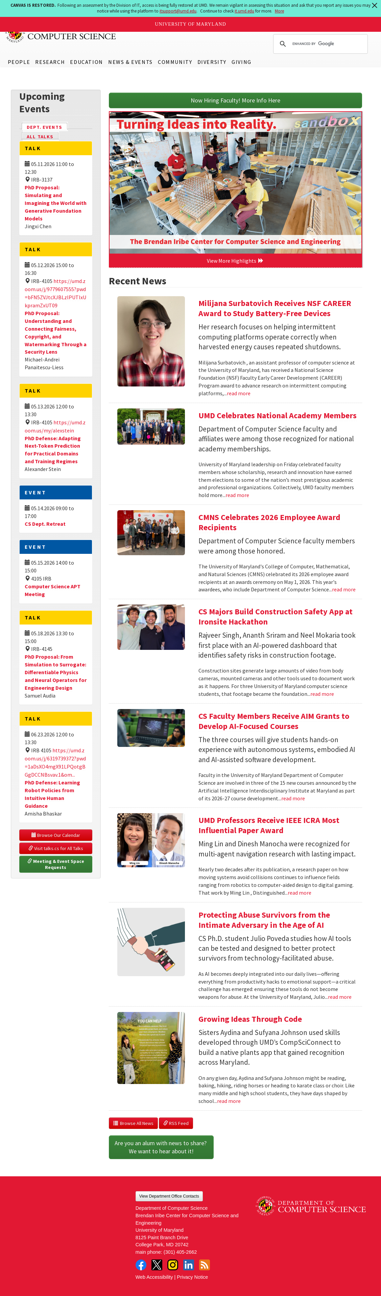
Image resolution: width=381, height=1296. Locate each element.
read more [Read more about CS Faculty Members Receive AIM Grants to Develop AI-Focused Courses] (293, 798)
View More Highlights (235, 260)
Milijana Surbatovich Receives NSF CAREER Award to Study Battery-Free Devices (274, 308)
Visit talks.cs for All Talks (55, 848)
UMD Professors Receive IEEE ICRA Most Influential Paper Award (268, 825)
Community (175, 61)
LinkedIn (188, 1264)
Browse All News (133, 1123)
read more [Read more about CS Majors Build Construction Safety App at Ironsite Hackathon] (322, 693)
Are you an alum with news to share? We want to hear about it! (161, 1147)
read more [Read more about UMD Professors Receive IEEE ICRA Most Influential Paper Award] (299, 892)
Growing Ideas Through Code (250, 1019)
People (19, 61)
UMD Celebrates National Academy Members (277, 415)
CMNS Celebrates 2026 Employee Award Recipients (269, 522)
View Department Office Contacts (169, 1196)
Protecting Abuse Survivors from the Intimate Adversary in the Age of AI (264, 920)
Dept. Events (47, 126)
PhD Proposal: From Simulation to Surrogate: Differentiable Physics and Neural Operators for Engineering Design (56, 672)
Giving (242, 61)
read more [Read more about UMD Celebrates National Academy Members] (237, 495)
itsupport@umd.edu (178, 11)
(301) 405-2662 (180, 1252)
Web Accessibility (154, 1277)
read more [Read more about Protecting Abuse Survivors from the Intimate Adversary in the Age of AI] (340, 996)
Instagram (172, 1264)
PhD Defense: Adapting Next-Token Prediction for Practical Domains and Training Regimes (53, 450)
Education (86, 61)
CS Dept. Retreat (45, 523)
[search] (319, 44)
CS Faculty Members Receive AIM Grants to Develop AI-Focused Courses (273, 721)
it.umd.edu (244, 11)
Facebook (141, 1264)
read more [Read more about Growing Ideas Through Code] (229, 1101)
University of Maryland (190, 24)
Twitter (156, 1264)
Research (50, 61)
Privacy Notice (192, 1277)
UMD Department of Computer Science (61, 33)
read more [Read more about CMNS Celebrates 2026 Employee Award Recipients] (344, 589)
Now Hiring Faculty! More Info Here (235, 100)
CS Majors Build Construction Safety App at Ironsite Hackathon (275, 616)
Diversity (212, 61)
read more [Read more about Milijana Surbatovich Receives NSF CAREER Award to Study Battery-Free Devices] (239, 393)
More (279, 11)
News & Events (130, 61)
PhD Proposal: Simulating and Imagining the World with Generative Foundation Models (56, 202)
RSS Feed (176, 1123)
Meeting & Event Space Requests (56, 864)
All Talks (40, 137)
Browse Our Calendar (55, 835)
